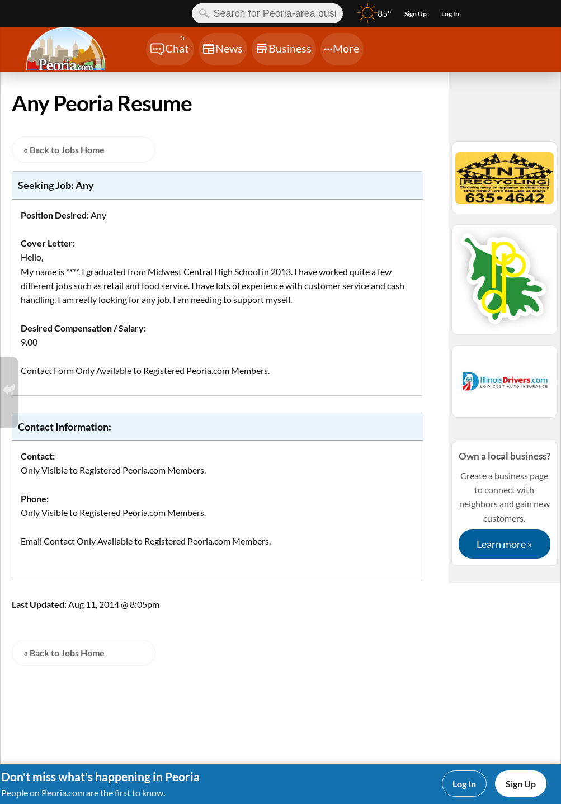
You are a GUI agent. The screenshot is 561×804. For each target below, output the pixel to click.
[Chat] (170, 49)
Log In (464, 783)
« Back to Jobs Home (64, 149)
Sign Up (521, 783)
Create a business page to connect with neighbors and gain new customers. (504, 504)
